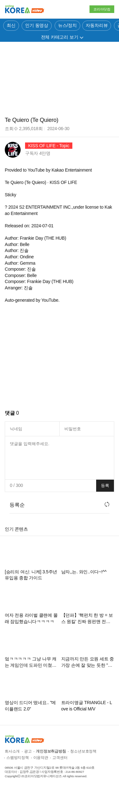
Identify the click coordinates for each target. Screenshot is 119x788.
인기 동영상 (36, 25)
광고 (28, 751)
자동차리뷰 (97, 25)
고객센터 (59, 757)
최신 (11, 25)
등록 (105, 485)
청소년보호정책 (83, 751)
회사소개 (12, 751)
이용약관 (40, 757)
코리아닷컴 (101, 9)
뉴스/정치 (67, 25)
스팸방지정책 (17, 757)
